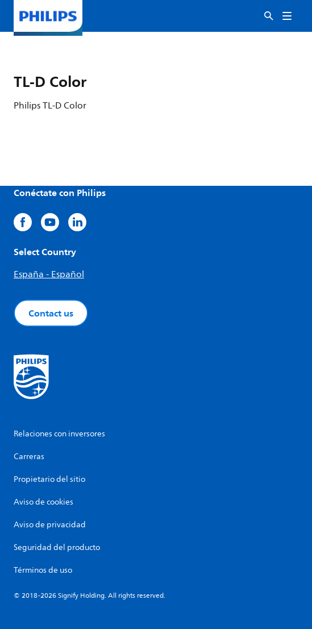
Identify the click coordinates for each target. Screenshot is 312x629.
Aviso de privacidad (50, 524)
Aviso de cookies (43, 502)
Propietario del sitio (49, 479)
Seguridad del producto (57, 547)
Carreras (29, 456)
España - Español (49, 274)
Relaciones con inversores (59, 433)
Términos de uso (43, 570)
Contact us (50, 313)
